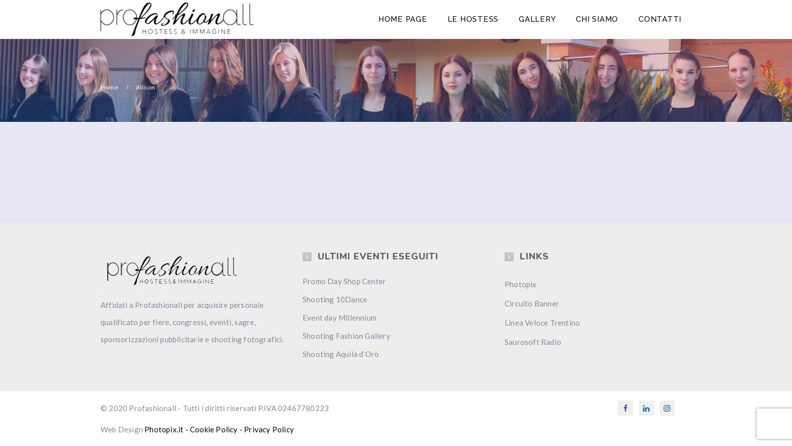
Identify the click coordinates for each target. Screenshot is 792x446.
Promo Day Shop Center (344, 281)
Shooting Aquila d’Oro (341, 354)
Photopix (521, 284)
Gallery (537, 19)
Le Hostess (473, 19)
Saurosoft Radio (533, 341)
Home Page (402, 19)
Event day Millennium (339, 317)
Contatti (659, 19)
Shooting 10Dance (335, 299)
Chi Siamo (597, 19)
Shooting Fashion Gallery (346, 335)
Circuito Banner (532, 303)
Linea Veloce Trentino (542, 322)
